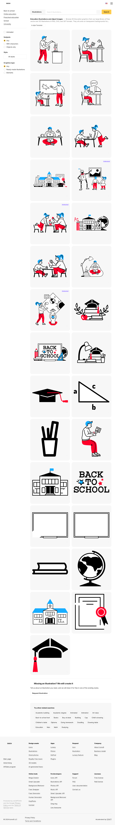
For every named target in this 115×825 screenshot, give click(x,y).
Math (56, 727)
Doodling (80, 722)
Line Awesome (56, 807)
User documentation (79, 785)
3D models (32, 763)
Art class (95, 713)
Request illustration (40, 693)
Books (56, 718)
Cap (86, 718)
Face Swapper (34, 789)
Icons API (54, 778)
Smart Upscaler (34, 782)
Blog (96, 755)
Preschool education (11, 17)
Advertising (7, 763)
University (7, 24)
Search (106, 12)
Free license (98, 778)
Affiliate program (9, 767)
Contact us (76, 789)
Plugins (53, 759)
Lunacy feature (77, 755)
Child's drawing (97, 718)
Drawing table (93, 722)
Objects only (11, 47)
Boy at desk (66, 718)
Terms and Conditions (33, 821)
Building (78, 718)
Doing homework (67, 722)
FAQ (73, 782)
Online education (10, 14)
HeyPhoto (32, 801)
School (6, 21)
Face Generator (34, 793)
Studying (65, 727)
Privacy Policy (30, 817)
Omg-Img (54, 804)
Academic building (42, 713)
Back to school (9, 11)
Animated (73, 713)
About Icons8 (99, 747)
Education (39, 727)
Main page (7, 759)
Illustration (76, 751)
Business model (100, 751)
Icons (31, 747)
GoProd (53, 755)
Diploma (54, 722)
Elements (9, 73)
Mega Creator (34, 778)
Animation (84, 713)
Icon (74, 747)
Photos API (55, 785)
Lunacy (53, 747)
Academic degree (59, 713)
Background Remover (36, 785)
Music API (54, 789)
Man (48, 727)
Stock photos (33, 755)
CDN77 (109, 819)
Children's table (41, 722)
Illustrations (33, 751)
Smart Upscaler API (58, 793)
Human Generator (35, 797)
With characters (12, 44)
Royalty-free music (35, 759)
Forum (74, 778)
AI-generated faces (36, 767)
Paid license (98, 782)
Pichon (53, 751)
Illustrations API (56, 782)
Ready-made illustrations (15, 69)
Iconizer (31, 805)
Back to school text (43, 718)
